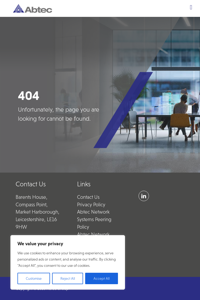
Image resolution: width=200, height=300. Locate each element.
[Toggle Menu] (191, 7)
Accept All (101, 278)
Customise (34, 278)
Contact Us (88, 197)
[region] (67, 262)
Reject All (67, 278)
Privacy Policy (91, 204)
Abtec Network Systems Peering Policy (94, 219)
